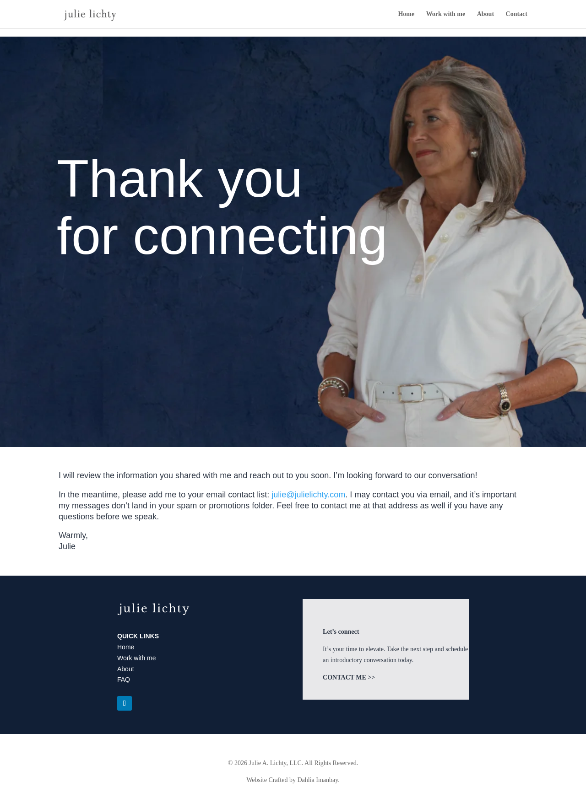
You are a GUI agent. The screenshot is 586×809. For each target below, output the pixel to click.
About (485, 14)
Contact (516, 14)
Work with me (446, 14)
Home (406, 14)
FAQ (123, 679)
